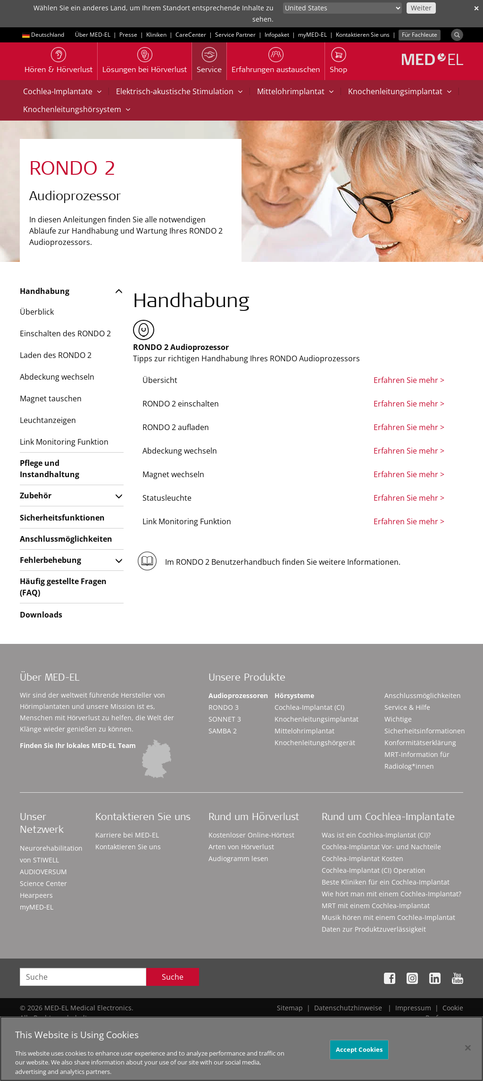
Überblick (37, 312)
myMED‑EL (312, 35)
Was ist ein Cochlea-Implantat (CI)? (376, 834)
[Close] (468, 1051)
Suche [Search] (172, 977)
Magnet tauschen (51, 398)
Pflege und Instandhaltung (49, 469)
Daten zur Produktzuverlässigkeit (374, 929)
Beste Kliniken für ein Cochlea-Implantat (386, 882)
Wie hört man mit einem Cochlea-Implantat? (391, 893)
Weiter (421, 7)
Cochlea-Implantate (62, 91)
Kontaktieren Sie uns (363, 35)
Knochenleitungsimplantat (399, 91)
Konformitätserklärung (420, 742)
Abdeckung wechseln (57, 377)
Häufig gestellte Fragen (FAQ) (63, 587)
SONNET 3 (224, 719)
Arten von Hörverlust (241, 846)
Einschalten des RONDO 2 (65, 333)
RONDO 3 (223, 707)
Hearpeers (36, 895)
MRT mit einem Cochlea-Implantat (376, 905)
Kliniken (156, 35)
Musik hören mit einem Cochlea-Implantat (388, 917)
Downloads (41, 615)
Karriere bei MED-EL (127, 834)
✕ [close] (476, 8)
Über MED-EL (92, 35)
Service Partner (235, 35)
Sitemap (290, 1007)
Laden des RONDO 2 (56, 355)
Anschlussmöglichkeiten (66, 539)
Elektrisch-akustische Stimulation (179, 91)
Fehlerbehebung (50, 560)
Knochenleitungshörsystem (76, 109)
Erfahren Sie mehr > (409, 380)
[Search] (457, 35)
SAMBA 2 (222, 730)
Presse (128, 35)
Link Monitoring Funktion (64, 442)
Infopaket (277, 35)
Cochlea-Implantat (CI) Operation (373, 870)
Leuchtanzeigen (48, 420)
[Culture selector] (342, 8)
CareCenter (190, 35)
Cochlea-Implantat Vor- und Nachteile (381, 846)
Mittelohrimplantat (295, 91)
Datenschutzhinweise (348, 1007)
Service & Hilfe (407, 707)
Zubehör (35, 495)
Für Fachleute (419, 35)
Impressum (413, 1007)
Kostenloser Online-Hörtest (251, 834)
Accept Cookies (359, 1052)
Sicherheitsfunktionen (62, 517)
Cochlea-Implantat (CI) (309, 707)
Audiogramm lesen (238, 858)
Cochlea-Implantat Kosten (362, 858)
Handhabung (44, 291)
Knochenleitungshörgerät (315, 742)
